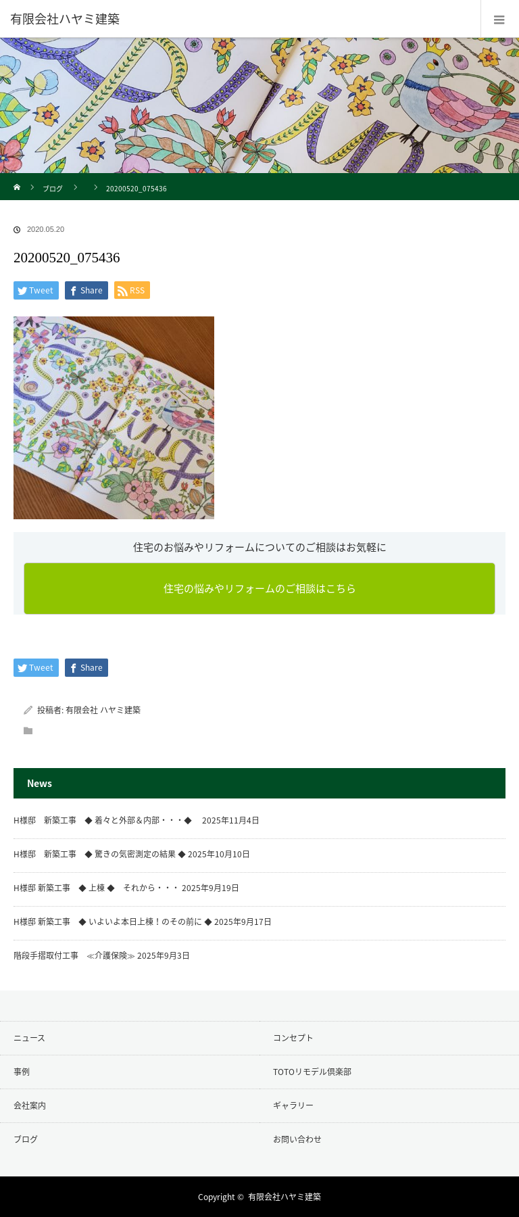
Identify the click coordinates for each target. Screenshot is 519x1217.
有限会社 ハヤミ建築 (103, 710)
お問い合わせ (297, 1139)
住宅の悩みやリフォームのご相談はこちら (260, 588)
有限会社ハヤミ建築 (284, 1197)
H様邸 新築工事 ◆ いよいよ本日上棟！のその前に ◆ (113, 921)
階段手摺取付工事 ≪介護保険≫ (74, 955)
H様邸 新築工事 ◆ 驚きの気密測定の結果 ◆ (100, 854)
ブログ (53, 188)
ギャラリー (293, 1105)
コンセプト (293, 1038)
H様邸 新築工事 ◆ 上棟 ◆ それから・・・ (97, 888)
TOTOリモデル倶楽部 (312, 1072)
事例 (22, 1072)
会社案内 (30, 1105)
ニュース (29, 1038)
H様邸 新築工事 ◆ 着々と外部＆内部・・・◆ (107, 820)
